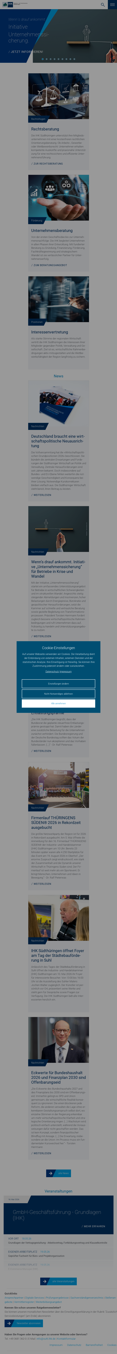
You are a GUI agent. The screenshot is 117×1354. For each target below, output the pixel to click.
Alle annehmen (58, 703)
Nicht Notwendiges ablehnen (58, 693)
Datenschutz (52, 671)
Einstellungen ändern (58, 683)
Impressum (66, 671)
